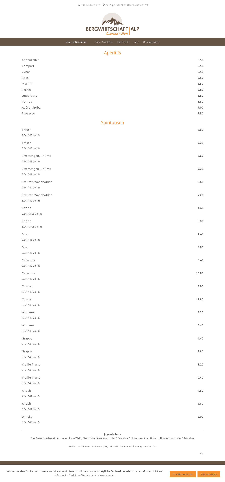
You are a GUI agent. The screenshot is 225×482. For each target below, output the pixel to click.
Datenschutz (93, 465)
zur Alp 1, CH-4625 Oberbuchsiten (122, 4)
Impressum (109, 465)
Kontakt (123, 465)
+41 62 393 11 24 (89, 4)
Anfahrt (134, 465)
